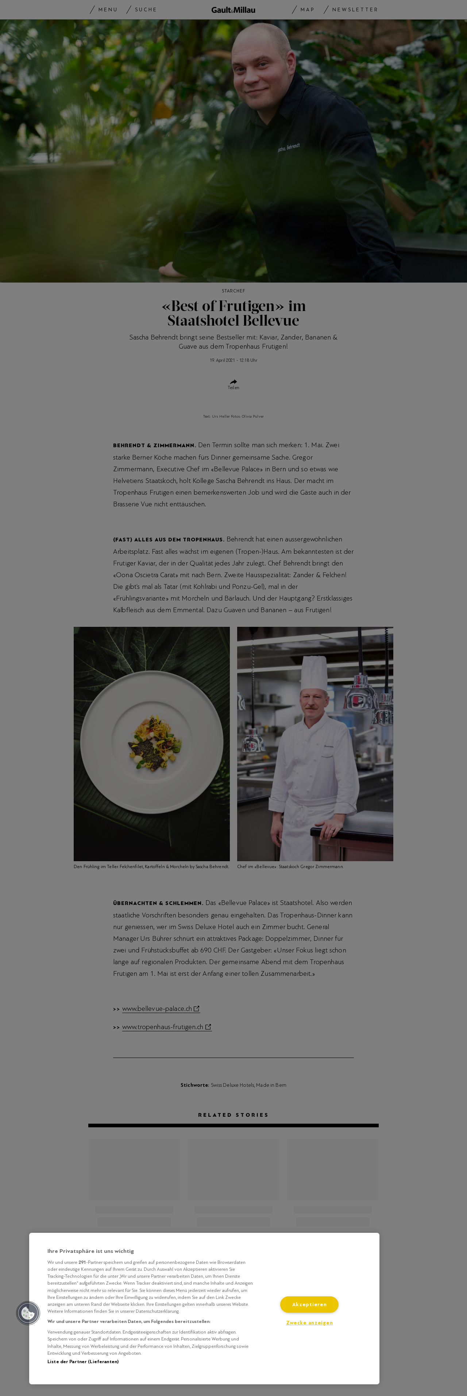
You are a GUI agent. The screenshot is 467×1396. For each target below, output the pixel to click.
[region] (204, 1308)
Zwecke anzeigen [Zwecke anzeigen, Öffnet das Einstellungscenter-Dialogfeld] (309, 1323)
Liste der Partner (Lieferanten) (83, 1362)
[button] (28, 1313)
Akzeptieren (309, 1304)
